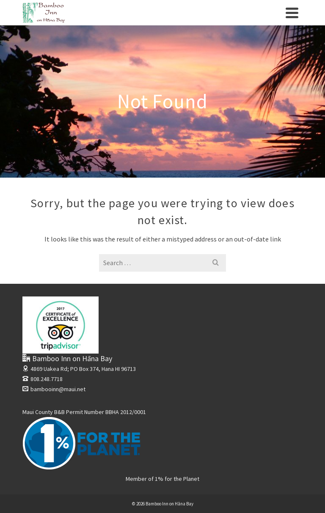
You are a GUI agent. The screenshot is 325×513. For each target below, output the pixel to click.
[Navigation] (292, 12)
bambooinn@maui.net (53, 389)
